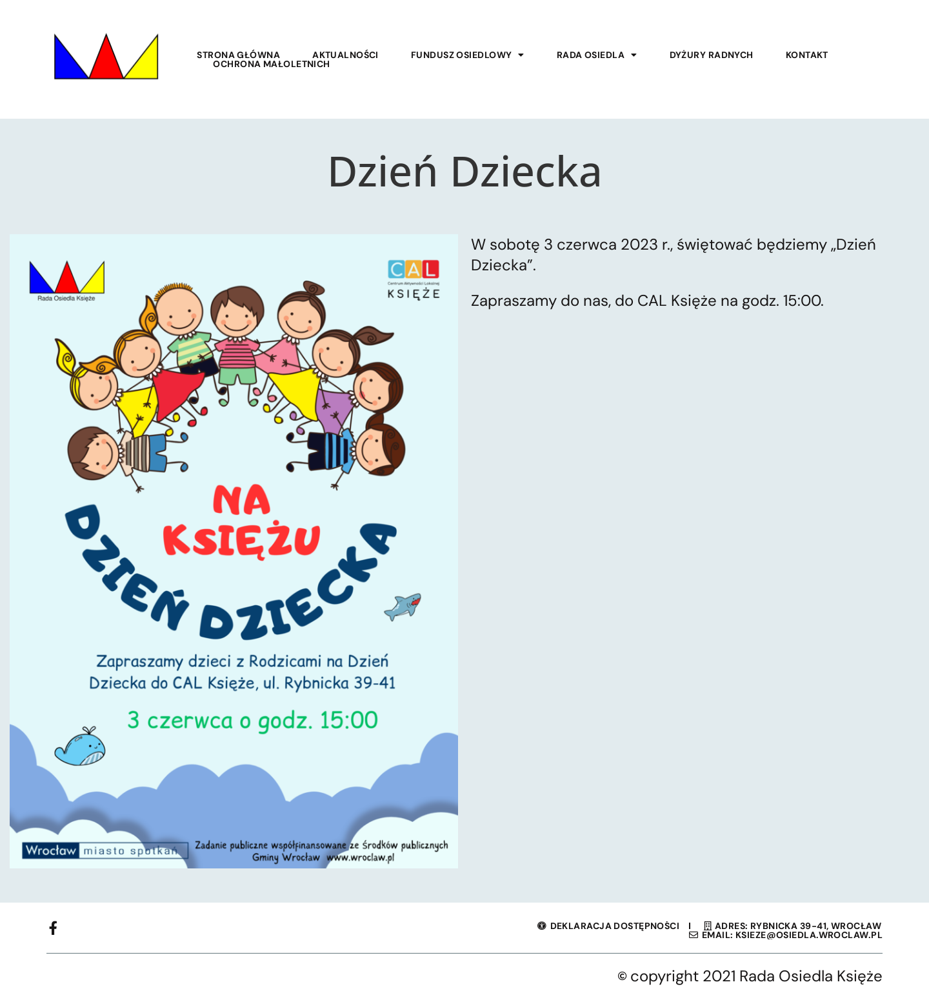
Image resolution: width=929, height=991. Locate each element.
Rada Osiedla (597, 54)
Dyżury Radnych (712, 54)
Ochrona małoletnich (271, 63)
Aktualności (345, 54)
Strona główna (238, 54)
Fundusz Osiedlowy (467, 54)
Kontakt (807, 54)
